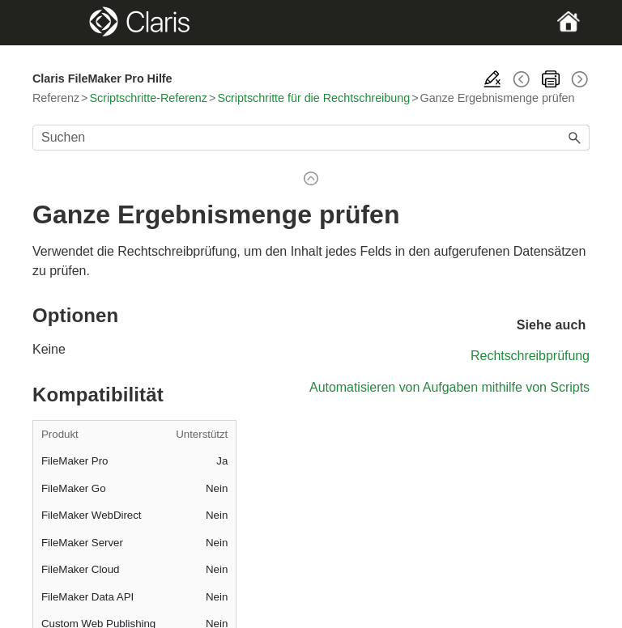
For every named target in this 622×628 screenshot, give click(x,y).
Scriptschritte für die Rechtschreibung (313, 97)
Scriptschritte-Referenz (148, 97)
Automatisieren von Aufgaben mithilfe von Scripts (449, 387)
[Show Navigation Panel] (59, 22)
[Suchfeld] (311, 138)
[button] (575, 138)
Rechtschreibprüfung (530, 356)
